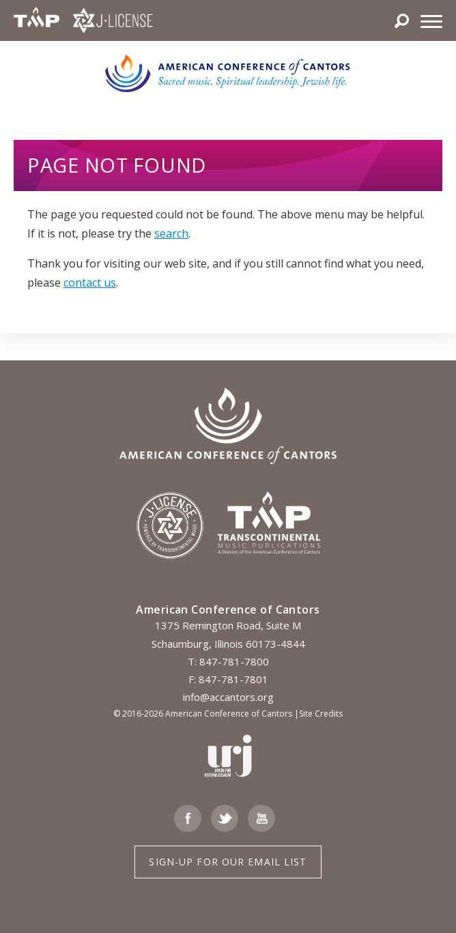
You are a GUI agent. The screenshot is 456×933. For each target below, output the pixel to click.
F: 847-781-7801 (228, 679)
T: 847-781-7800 (228, 661)
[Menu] (431, 20)
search (171, 233)
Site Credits (321, 713)
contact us (89, 282)
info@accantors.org (228, 697)
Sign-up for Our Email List (228, 861)
